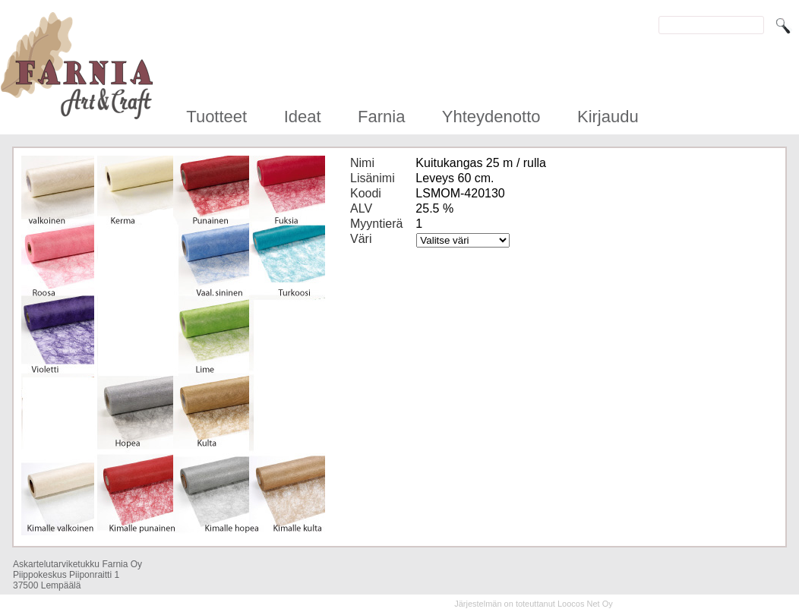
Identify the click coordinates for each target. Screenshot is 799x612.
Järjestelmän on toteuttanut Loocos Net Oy (533, 603)
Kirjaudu (608, 116)
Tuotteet (216, 116)
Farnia (381, 116)
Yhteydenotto (491, 116)
